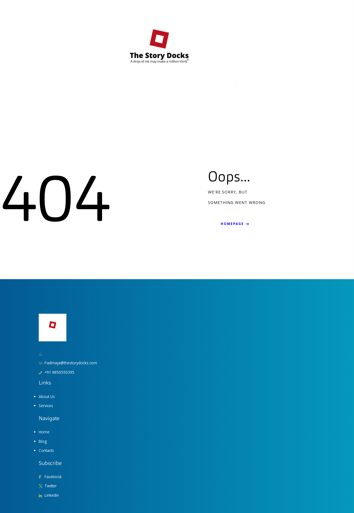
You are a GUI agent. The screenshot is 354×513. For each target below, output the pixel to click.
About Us (47, 365)
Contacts (47, 418)
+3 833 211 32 (253, 35)
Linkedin (52, 463)
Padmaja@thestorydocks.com (71, 331)
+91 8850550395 (60, 340)
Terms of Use (277, 498)
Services (46, 374)
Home (44, 400)
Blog (43, 409)
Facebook (53, 444)
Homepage (232, 192)
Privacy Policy (305, 498)
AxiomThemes (50, 498)
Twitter (51, 454)
